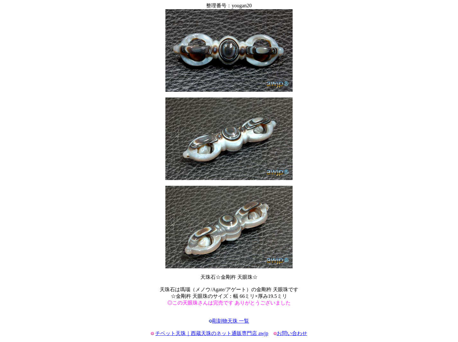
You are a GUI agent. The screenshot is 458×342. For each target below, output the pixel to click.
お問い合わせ (292, 333)
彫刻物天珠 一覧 (230, 321)
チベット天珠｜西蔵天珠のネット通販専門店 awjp (211, 333)
